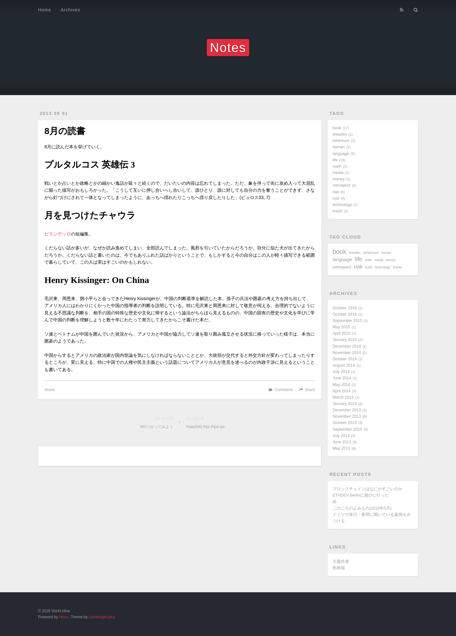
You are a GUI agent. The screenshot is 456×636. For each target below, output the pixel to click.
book (51, 390)
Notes (228, 48)
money (338, 179)
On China (130, 280)
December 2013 (346, 410)
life (335, 160)
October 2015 (344, 314)
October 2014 (344, 359)
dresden (339, 134)
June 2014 (341, 378)
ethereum (340, 140)
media (337, 172)
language (340, 153)
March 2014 (343, 397)
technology (342, 204)
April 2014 (341, 391)
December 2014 (346, 346)
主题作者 (340, 561)
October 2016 (344, 308)
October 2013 (344, 423)
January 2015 (344, 339)
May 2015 (341, 327)
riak (335, 192)
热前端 (338, 568)
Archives (70, 9)
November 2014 (346, 352)
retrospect (341, 185)
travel (337, 211)
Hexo (63, 617)
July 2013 (341, 436)
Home (44, 9)
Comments (284, 390)
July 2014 (341, 371)
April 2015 (341, 333)
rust (335, 198)
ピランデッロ (57, 233)
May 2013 (341, 448)
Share (310, 390)
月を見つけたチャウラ (90, 215)
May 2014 (341, 384)
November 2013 (346, 416)
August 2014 (343, 365)
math (336, 166)
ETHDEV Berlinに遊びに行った (360, 495)
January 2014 (344, 404)
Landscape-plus (102, 617)
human (338, 147)
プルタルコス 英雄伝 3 (89, 165)
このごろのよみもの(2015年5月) (361, 508)
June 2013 (341, 442)
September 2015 (347, 320)
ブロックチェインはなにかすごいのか (367, 489)
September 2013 (347, 429)
